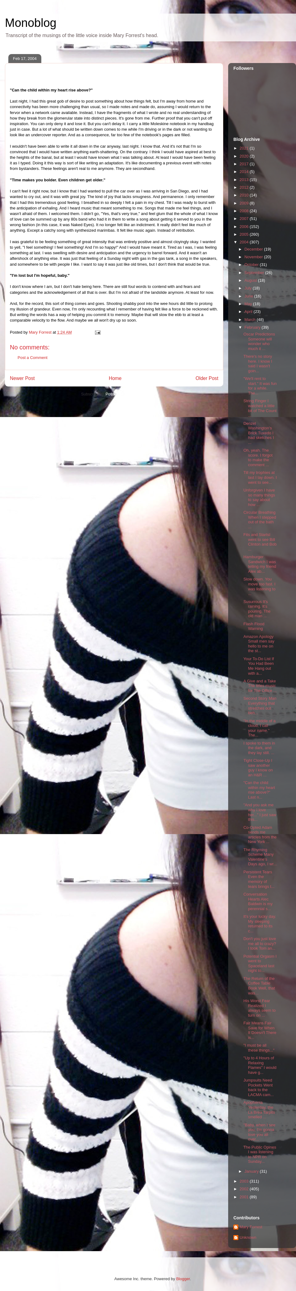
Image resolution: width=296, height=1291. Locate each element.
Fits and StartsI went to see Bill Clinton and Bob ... (260, 541)
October (252, 264)
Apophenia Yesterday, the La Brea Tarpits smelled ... (259, 1109)
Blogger (183, 1278)
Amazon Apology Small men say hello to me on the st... (258, 643)
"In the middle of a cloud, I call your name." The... (259, 728)
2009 (245, 203)
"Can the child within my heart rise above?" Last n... (259, 789)
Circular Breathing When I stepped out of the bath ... (259, 519)
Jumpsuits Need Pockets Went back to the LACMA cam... (258, 1087)
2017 (245, 164)
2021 (245, 148)
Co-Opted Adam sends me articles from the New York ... (259, 834)
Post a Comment (32, 357)
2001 (245, 1197)
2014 (245, 171)
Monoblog (30, 22)
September (255, 272)
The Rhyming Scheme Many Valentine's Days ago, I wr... (260, 857)
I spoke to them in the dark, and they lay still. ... (259, 748)
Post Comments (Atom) (126, 394)
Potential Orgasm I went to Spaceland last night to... (260, 963)
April (249, 311)
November (254, 257)
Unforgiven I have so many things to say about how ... (259, 497)
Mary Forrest (251, 1227)
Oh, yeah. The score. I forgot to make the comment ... (257, 457)
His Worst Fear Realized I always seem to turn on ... (259, 1008)
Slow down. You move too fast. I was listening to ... (259, 586)
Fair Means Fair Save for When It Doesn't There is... (259, 1030)
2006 (245, 226)
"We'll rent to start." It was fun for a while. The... (260, 385)
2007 (245, 218)
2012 (245, 187)
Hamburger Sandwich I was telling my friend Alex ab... (259, 564)
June (249, 296)
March (251, 319)
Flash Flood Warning (253, 626)
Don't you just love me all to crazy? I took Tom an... (259, 943)
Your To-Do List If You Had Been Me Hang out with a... (258, 666)
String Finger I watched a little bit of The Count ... (259, 408)
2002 (245, 1189)
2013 (245, 179)
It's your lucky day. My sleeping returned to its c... (259, 923)
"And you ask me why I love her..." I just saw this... (259, 812)
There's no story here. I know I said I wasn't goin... (257, 363)
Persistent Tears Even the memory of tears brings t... (258, 879)
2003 (245, 1181)
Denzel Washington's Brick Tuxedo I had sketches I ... (258, 433)
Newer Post (22, 378)
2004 (245, 242)
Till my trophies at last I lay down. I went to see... (260, 477)
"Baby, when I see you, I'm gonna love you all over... (259, 1132)
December (254, 249)
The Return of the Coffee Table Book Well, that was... (259, 985)
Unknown (248, 1237)
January (252, 1171)
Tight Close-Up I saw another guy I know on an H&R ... (258, 767)
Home (115, 378)
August (251, 280)
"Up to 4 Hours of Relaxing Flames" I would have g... (259, 1065)
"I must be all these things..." (258, 1048)
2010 (245, 195)
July (249, 288)
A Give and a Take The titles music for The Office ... (260, 686)
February (253, 327)
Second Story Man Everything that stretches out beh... (259, 705)
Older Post (206, 378)
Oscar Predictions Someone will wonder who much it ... (259, 341)
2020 (245, 156)
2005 (245, 234)
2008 (245, 211)
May (249, 304)
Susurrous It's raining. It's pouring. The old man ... (256, 608)
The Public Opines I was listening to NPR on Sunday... (259, 1154)
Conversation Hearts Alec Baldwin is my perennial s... (257, 901)
